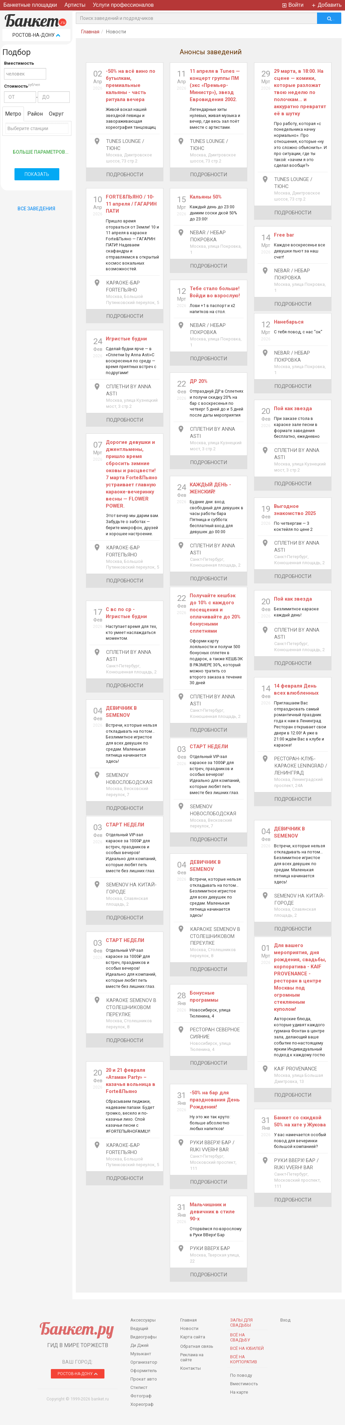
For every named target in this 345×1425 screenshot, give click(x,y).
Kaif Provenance (295, 1069)
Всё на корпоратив (243, 1359)
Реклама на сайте (191, 1357)
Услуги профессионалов (123, 5)
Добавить (326, 5)
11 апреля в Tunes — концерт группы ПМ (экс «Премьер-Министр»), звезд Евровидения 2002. (215, 85)
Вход (285, 1320)
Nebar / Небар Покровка (208, 236)
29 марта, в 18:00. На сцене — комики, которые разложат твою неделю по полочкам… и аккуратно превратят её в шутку (300, 92)
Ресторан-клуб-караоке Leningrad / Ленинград (300, 766)
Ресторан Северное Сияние (215, 1033)
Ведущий (139, 1328)
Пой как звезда (293, 408)
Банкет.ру (76, 1328)
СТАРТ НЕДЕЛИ (209, 747)
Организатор (143, 1362)
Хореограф (142, 1404)
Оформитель (143, 1370)
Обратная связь (196, 1346)
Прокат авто (143, 1379)
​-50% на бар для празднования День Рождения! (215, 1100)
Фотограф (141, 1395)
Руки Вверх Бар (210, 1248)
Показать (37, 174)
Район (35, 114)
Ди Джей (139, 1345)
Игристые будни (126, 339)
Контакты (190, 1368)
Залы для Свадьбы (241, 1322)
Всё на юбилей (247, 1348)
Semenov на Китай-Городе (131, 888)
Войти (293, 5)
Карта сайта (192, 1336)
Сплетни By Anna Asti (128, 390)
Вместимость (19, 63)
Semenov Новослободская (129, 778)
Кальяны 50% (206, 197)
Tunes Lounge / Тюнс (125, 144)
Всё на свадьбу (240, 1337)
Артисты (74, 5)
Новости (189, 1328)
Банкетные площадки (30, 5)
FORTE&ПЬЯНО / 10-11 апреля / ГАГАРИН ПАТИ (131, 204)
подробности (124, 175)
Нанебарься (289, 322)
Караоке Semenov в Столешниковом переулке (215, 936)
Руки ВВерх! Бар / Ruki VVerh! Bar (212, 1146)
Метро (13, 114)
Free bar (284, 235)
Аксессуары (143, 1320)
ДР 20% (199, 381)
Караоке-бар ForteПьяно (123, 286)
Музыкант (140, 1353)
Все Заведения (36, 208)
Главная (90, 32)
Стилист (139, 1387)
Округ (56, 114)
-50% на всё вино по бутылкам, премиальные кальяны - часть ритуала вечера (130, 85)
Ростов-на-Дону (36, 35)
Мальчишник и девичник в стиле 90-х (212, 1212)
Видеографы (143, 1336)
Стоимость (16, 86)
